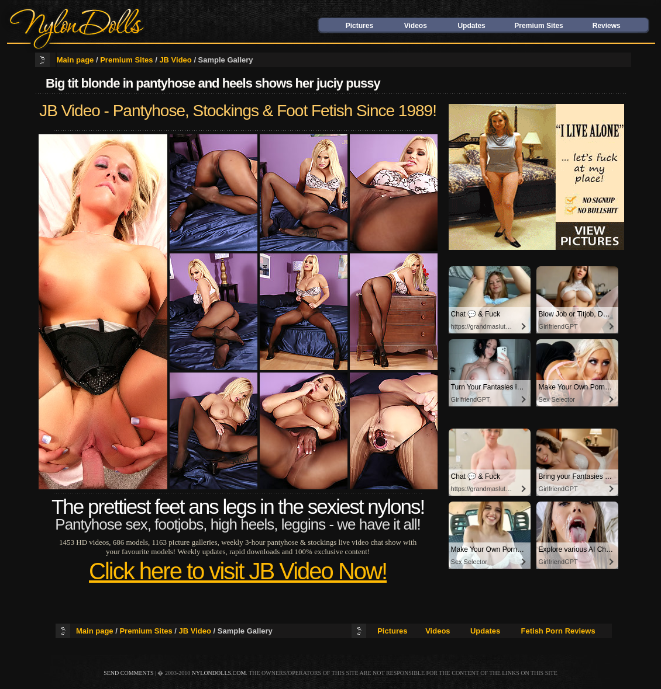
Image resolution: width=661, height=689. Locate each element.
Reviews (607, 26)
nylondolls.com (219, 673)
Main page (75, 59)
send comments (128, 673)
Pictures (359, 26)
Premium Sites (538, 26)
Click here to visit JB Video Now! (238, 571)
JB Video (175, 59)
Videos (415, 26)
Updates (471, 26)
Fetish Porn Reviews (558, 631)
